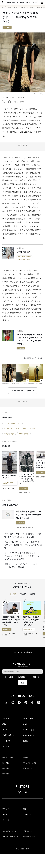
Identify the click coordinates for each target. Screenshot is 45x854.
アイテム (5, 819)
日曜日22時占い (8, 740)
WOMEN (22, 682)
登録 (22, 687)
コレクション (28, 723)
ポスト (25, 729)
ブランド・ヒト (36, 2)
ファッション (19, 7)
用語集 (25, 746)
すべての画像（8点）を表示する (22, 395)
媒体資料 (5, 773)
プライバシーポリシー (30, 768)
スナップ (5, 751)
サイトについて (7, 762)
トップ (4, 7)
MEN (11, 682)
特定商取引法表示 (29, 841)
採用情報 (5, 768)
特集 (13, 2)
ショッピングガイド (9, 836)
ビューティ (20, 2)
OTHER (36, 682)
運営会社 (5, 778)
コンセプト (27, 819)
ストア (27, 2)
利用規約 (26, 762)
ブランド (5, 814)
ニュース (8, 2)
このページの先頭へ (22, 657)
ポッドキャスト (28, 740)
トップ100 (6, 746)
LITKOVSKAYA (23, 252)
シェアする (19, 101)
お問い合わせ (27, 773)
